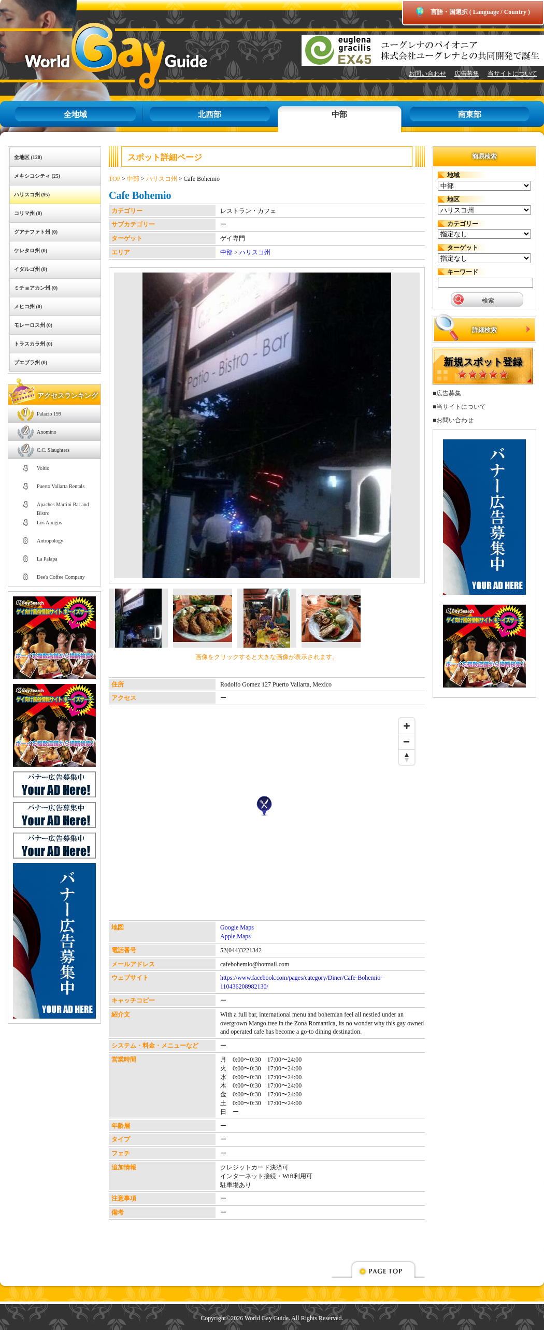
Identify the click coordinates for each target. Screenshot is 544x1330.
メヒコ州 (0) (28, 306)
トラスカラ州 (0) (33, 344)
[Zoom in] (406, 726)
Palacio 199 (49, 414)
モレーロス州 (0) (33, 325)
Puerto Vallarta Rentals (60, 486)
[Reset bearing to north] (406, 757)
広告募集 (466, 73)
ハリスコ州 (161, 178)
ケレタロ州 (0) (30, 250)
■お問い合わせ (453, 420)
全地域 (75, 114)
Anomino (46, 432)
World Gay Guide (101, 56)
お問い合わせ (427, 73)
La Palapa (47, 559)
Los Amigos (49, 522)
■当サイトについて (459, 406)
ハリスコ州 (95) (32, 194)
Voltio (43, 468)
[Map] (264, 816)
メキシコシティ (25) (37, 176)
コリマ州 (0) (28, 213)
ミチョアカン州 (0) (36, 288)
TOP (114, 178)
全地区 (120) (28, 157)
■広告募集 (447, 393)
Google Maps (237, 927)
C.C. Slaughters (53, 450)
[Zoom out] (406, 741)
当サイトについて (512, 73)
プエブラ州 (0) (30, 362)
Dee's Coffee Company (61, 577)
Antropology (50, 541)
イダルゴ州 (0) (30, 269)
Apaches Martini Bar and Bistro (63, 507)
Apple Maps (235, 936)
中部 (339, 114)
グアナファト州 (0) (36, 232)
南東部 (469, 114)
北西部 (209, 114)
